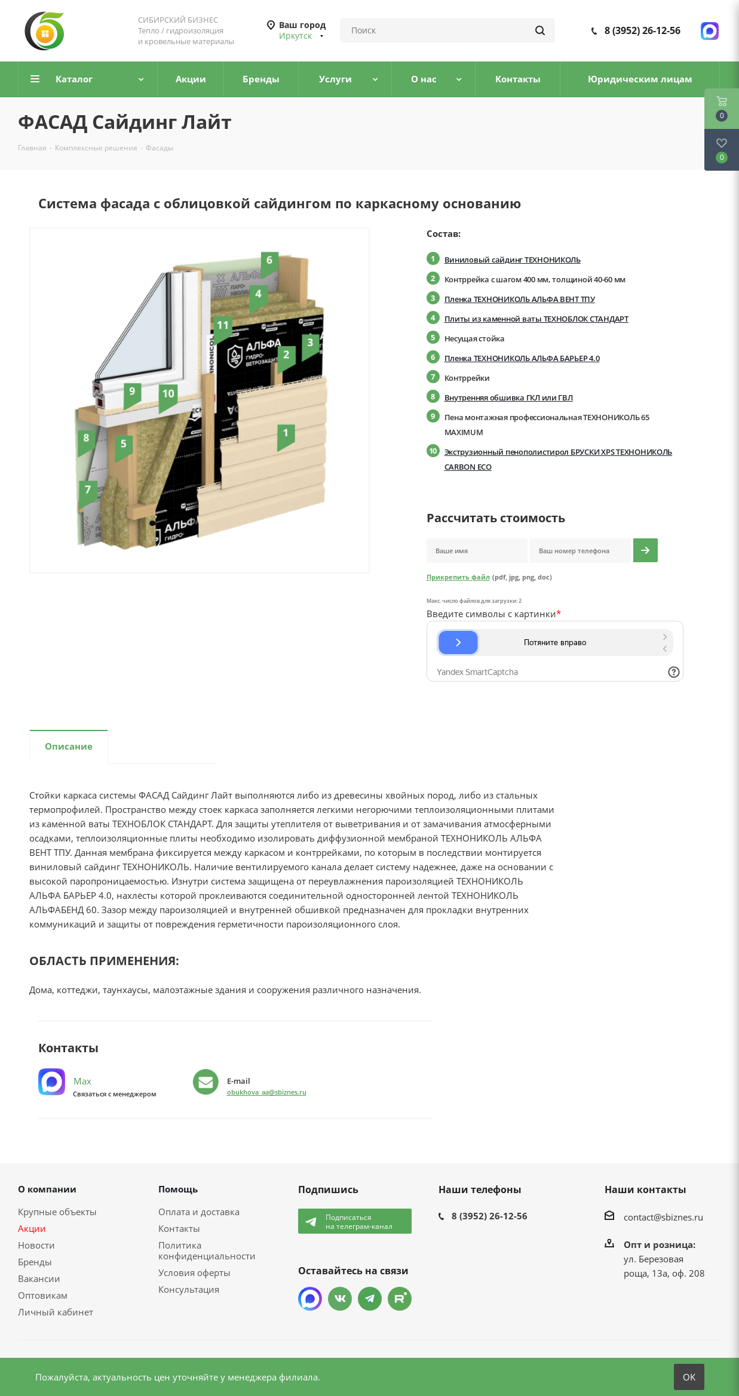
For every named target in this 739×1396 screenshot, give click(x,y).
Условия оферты (194, 1272)
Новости (36, 1245)
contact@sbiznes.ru (663, 1217)
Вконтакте (340, 1299)
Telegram (370, 1299)
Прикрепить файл (458, 576)
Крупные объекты (57, 1212)
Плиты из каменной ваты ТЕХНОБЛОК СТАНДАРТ (536, 318)
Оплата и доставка (199, 1212)
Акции (32, 1228)
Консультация (188, 1289)
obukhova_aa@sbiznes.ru (266, 1091)
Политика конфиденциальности (207, 1250)
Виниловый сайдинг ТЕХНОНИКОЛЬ (512, 259)
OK (689, 1377)
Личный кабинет (55, 1312)
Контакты (179, 1228)
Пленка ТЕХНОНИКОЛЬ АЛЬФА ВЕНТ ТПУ (519, 299)
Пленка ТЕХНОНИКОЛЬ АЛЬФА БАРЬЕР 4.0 (522, 358)
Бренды (35, 1262)
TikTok (400, 1299)
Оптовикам (43, 1295)
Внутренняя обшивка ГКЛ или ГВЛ (508, 397)
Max (64, 1081)
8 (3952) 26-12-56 (642, 30)
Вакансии (39, 1278)
